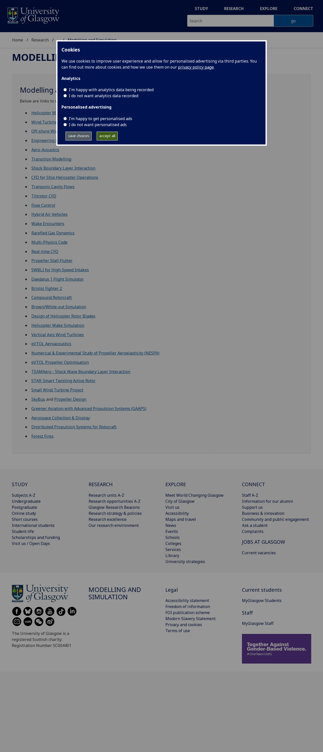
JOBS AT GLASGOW (263, 541)
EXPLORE (175, 484)
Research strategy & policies (115, 513)
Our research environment (114, 525)
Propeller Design (70, 399)
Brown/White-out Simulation (58, 307)
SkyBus (38, 399)
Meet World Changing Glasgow (194, 495)
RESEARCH (101, 484)
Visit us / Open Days (31, 543)
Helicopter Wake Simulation (57, 325)
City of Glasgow (180, 501)
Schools (172, 537)
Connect (303, 8)
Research (234, 8)
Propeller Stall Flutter (52, 260)
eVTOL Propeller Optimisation (60, 362)
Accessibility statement (187, 600)
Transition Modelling (51, 159)
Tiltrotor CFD (43, 196)
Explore (268, 8)
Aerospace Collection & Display (60, 418)
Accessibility (177, 513)
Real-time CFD (44, 251)
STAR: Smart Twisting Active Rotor (63, 380)
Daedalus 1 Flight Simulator (57, 279)
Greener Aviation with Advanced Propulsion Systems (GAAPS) (88, 408)
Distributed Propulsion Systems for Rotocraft (73, 427)
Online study (24, 513)
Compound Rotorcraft (51, 297)
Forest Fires (42, 436)
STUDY (20, 484)
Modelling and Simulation (115, 593)
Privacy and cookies (183, 624)
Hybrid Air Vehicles (49, 214)
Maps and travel (180, 519)
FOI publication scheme (187, 612)
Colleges (173, 543)
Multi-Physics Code (49, 242)
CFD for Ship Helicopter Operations (64, 177)
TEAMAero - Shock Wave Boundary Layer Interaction (80, 371)
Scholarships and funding (36, 537)
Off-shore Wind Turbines (55, 131)
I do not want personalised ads (98, 124)
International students (33, 525)
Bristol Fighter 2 (46, 288)
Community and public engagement (275, 519)
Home (17, 40)
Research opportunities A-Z (115, 501)
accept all (107, 135)
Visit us (172, 507)
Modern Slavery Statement (190, 618)
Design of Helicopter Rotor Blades (63, 316)
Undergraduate (26, 501)
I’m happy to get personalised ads (100, 118)
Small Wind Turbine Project (57, 390)
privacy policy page (196, 67)
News (170, 525)
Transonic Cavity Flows (53, 186)
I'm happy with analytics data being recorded (111, 89)
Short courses (25, 519)
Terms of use (177, 630)
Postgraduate (24, 507)
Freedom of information (187, 606)
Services (173, 549)
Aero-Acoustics (45, 150)
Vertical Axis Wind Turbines (57, 334)
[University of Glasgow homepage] (33, 15)
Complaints (253, 531)
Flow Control (43, 205)
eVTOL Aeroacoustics (51, 343)
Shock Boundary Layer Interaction (63, 168)
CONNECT (253, 484)
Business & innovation (263, 513)
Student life (23, 531)
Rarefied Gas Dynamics (53, 233)
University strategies (185, 561)
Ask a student (255, 525)
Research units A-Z (106, 495)
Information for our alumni (267, 501)
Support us (252, 507)
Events (171, 531)
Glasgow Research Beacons (114, 507)
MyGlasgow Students (262, 600)
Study (201, 8)
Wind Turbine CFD (48, 122)
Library (172, 555)
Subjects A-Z (23, 495)
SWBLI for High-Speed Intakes (60, 270)
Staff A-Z (250, 495)
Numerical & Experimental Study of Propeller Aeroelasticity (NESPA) (95, 353)
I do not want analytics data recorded (103, 95)
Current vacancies (259, 553)
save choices (78, 135)
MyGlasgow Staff (258, 623)
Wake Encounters (47, 223)
